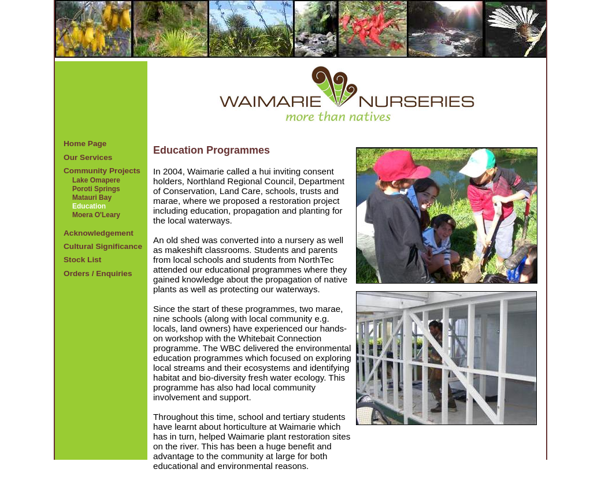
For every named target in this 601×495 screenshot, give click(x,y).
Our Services (88, 157)
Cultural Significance (103, 246)
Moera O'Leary (96, 215)
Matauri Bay (92, 197)
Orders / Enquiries (98, 273)
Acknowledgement (98, 233)
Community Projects (102, 170)
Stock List (82, 259)
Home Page (85, 143)
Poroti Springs (96, 189)
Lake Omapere (96, 180)
